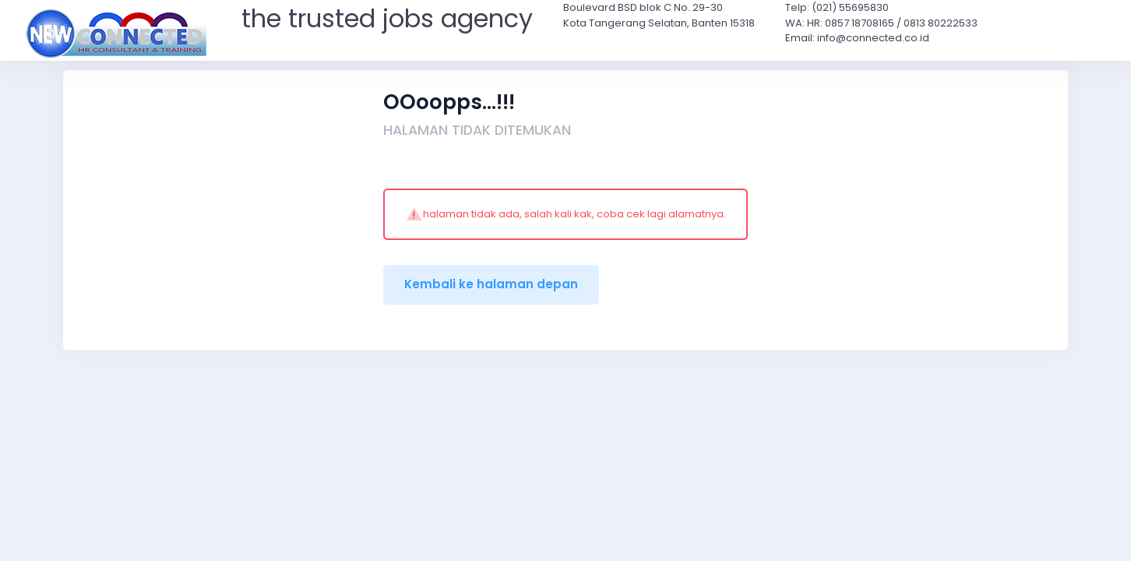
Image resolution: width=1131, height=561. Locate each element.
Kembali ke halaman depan (491, 284)
